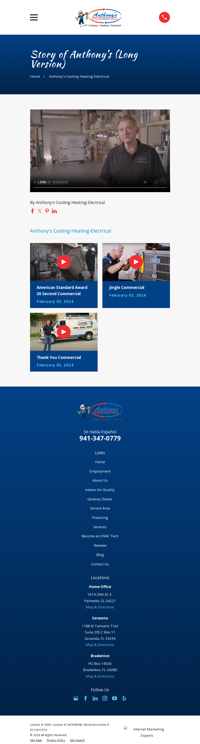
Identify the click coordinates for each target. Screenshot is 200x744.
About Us (100, 480)
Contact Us (100, 564)
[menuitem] (36, 740)
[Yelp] (124, 698)
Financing (100, 517)
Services (100, 526)
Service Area (100, 508)
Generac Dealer (100, 499)
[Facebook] (85, 698)
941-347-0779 (100, 438)
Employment (100, 471)
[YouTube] (114, 698)
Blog (100, 554)
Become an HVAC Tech (100, 536)
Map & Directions (100, 607)
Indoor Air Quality (100, 489)
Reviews (100, 545)
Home (100, 461)
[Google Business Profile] (75, 698)
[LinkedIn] (95, 698)
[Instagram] (104, 698)
